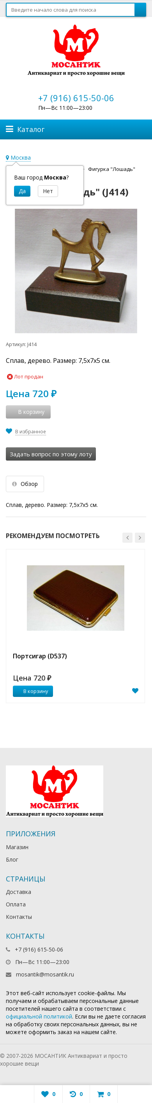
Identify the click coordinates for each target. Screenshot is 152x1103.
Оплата (16, 904)
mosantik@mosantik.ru (45, 974)
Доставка (18, 891)
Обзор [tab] (25, 483)
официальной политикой (39, 1016)
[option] (75, 626)
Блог (12, 859)
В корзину (31, 691)
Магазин (17, 847)
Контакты (19, 916)
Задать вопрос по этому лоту (51, 454)
